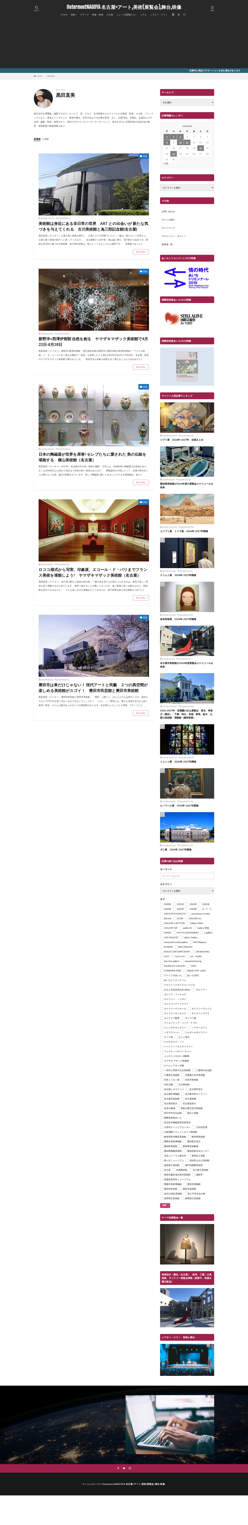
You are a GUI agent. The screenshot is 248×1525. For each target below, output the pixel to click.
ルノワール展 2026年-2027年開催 (179, 805)
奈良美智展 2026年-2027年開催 (178, 619)
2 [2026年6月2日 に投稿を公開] (173, 136)
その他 (109, 14)
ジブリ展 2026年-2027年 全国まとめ (181, 439)
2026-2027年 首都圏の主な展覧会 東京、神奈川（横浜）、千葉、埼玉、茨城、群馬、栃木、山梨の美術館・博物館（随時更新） (186, 714)
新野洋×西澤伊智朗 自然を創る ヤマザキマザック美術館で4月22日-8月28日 (93, 341)
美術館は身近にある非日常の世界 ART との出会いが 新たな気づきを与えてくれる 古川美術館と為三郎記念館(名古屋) (93, 226)
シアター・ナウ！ (159, 14)
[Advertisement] (124, 44)
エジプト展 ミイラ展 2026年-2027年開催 (184, 531)
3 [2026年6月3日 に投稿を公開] (180, 136)
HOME (64, 14)
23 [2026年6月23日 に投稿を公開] (173, 153)
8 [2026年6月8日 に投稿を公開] (166, 142)
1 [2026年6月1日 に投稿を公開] (166, 136)
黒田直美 (51, 76)
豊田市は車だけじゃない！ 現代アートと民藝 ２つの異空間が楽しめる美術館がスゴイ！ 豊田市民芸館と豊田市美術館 (93, 687)
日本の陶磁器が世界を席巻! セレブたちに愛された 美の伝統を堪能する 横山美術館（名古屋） (92, 457)
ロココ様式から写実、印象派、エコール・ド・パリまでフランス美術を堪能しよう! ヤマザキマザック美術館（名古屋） (93, 572)
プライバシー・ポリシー (174, 236)
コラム (143, 14)
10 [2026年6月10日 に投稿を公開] (180, 142)
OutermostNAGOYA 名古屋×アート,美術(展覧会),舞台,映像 (124, 7)
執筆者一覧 (167, 244)
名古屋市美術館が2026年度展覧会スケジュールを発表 (186, 665)
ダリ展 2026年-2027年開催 (175, 849)
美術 (73, 14)
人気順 (45, 139)
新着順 (37, 139)
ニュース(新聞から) (125, 14)
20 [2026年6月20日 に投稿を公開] (200, 148)
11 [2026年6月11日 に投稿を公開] (187, 142)
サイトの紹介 (168, 219)
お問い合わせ (168, 211)
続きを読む (141, 252)
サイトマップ (168, 227)
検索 (164, 1205)
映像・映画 (97, 14)
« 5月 (165, 163)
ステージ (84, 14)
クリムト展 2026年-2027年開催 (178, 575)
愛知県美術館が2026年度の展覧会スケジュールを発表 (186, 485)
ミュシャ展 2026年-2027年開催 (178, 761)
